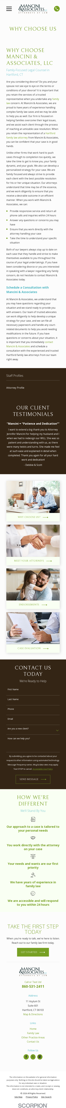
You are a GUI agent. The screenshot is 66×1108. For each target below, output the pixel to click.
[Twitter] (33, 1056)
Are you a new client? (18, 728)
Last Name (13, 699)
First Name (13, 689)
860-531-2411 (33, 986)
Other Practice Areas (33, 1037)
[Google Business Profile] (39, 1056)
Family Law (33, 1033)
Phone (11, 709)
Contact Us (33, 1041)
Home (33, 1028)
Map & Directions (33, 1014)
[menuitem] (33, 387)
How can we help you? (19, 738)
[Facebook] (26, 1056)
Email (10, 719)
